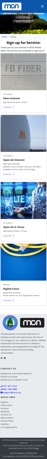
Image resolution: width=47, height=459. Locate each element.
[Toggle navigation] (42, 6)
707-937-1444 (9, 386)
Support (4, 402)
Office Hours (6, 405)
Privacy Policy (7, 421)
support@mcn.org (11, 392)
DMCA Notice (7, 417)
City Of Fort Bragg (31, 448)
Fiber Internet (11, 98)
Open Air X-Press (13, 227)
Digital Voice (11, 289)
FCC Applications (9, 427)
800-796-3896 (9, 389)
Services (5, 408)
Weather (5, 424)
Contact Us (6, 414)
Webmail (5, 411)
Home (4, 37)
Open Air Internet (14, 160)
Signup (8, 107)
